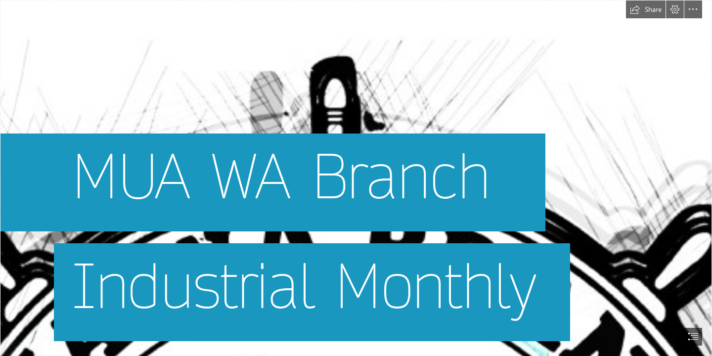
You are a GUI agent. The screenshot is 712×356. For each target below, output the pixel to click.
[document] (356, 178)
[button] (646, 9)
